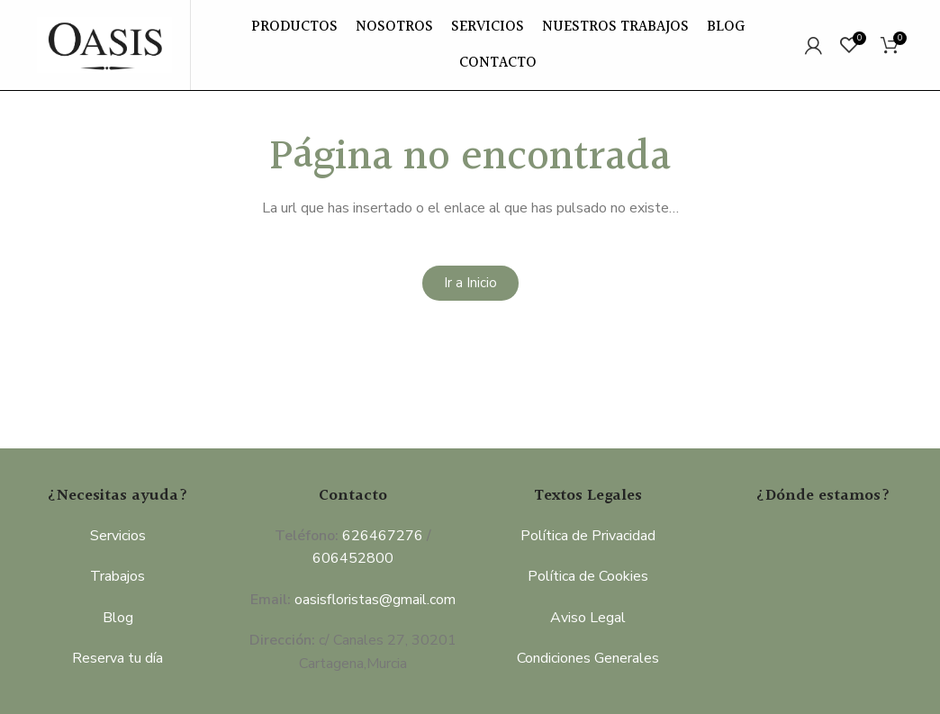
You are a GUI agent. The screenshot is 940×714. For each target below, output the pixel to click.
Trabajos (117, 576)
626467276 (382, 536)
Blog (118, 618)
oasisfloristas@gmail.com (375, 600)
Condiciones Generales (588, 658)
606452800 (352, 558)
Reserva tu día (117, 658)
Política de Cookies (588, 576)
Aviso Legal (588, 618)
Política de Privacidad (587, 536)
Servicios (118, 536)
